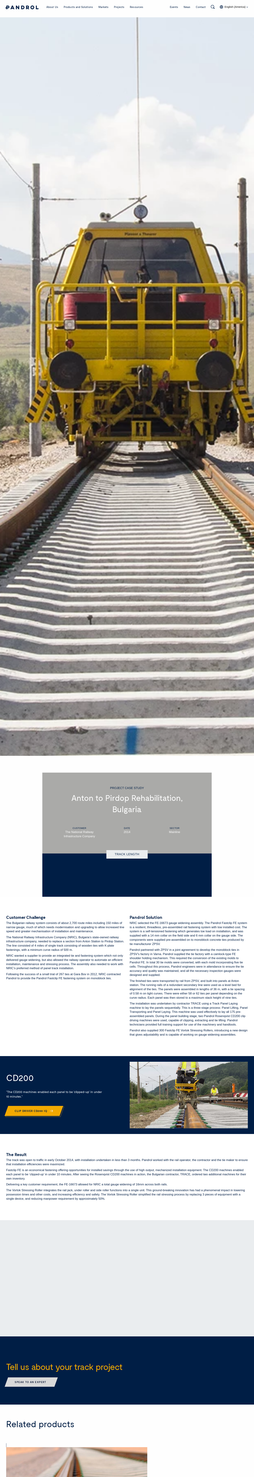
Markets (103, 6)
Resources (136, 6)
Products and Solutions (78, 6)
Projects (119, 6)
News (187, 6)
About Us (52, 6)
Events (174, 6)
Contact (201, 6)
